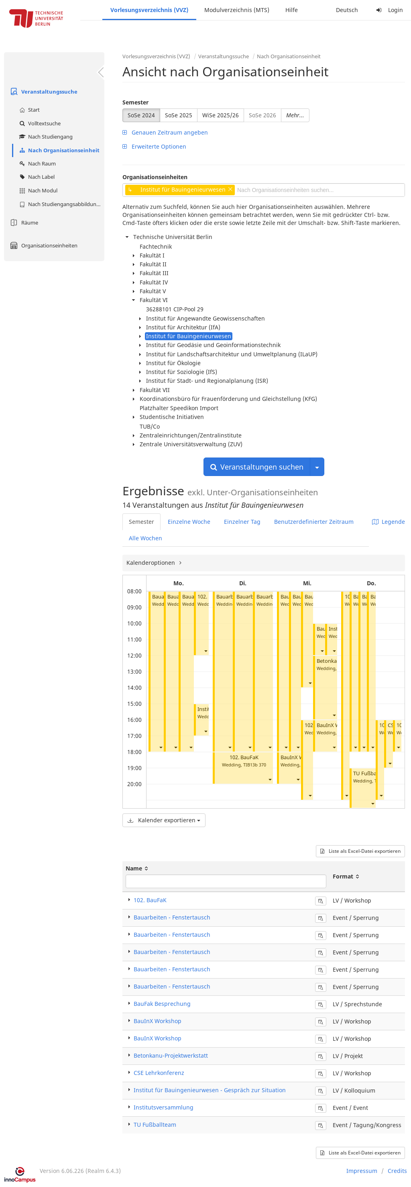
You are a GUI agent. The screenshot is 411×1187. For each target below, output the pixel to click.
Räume (23, 222)
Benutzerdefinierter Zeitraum (314, 521)
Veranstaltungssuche (42, 91)
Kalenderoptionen (151, 562)
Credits (397, 1171)
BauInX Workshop (157, 1021)
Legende (388, 521)
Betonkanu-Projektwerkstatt (171, 1055)
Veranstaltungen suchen (256, 467)
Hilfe (291, 10)
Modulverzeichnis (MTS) (236, 10)
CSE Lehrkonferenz (159, 1073)
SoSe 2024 (141, 115)
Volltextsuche (39, 123)
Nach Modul (37, 190)
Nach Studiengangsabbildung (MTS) (60, 204)
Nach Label (36, 176)
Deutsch (347, 10)
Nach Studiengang (45, 136)
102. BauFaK (244, 757)
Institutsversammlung (163, 1107)
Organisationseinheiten (42, 245)
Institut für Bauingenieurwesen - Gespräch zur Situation (210, 1090)
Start (28, 109)
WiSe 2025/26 (220, 115)
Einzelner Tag (242, 521)
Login (388, 10)
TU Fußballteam (372, 773)
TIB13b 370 (254, 765)
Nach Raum (36, 163)
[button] (161, 747)
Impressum (361, 1171)
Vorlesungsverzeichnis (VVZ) (149, 10)
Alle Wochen (145, 538)
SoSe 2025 (178, 115)
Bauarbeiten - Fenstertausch (172, 917)
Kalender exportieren (164, 820)
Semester (135, 102)
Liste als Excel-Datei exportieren (360, 851)
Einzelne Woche (189, 521)
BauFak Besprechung (162, 1003)
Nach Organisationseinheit (58, 150)
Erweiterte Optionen (154, 146)
